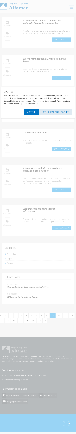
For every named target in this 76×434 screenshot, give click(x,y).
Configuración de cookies (56, 112)
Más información (31, 104)
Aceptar (31, 112)
